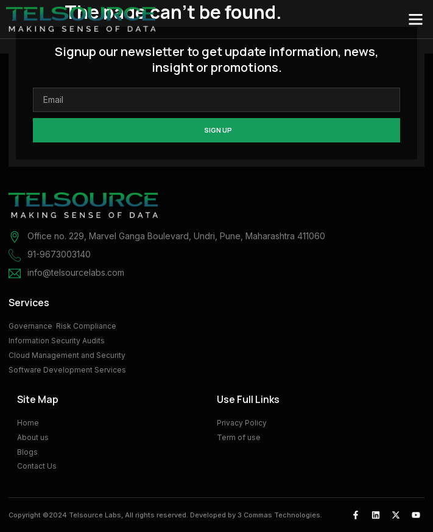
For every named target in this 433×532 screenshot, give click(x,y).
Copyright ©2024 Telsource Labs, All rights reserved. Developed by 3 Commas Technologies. (165, 515)
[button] (416, 19)
